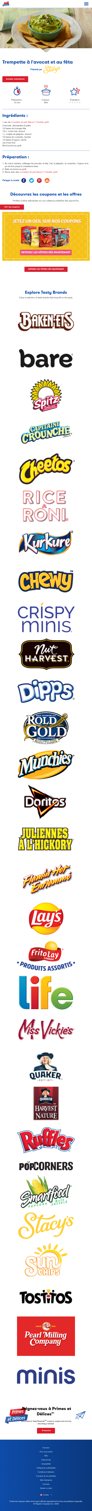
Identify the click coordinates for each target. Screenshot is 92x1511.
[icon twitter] (31, 180)
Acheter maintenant (15, 79)
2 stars (72, 104)
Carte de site (46, 1460)
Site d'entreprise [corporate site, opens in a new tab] (43, 1480)
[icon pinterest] (39, 180)
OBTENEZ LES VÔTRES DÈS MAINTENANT (46, 272)
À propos (46, 1448)
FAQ (46, 1456)
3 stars (75, 104)
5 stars (80, 104)
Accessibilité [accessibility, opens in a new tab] (42, 1464)
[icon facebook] (24, 180)
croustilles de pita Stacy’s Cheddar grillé (30, 122)
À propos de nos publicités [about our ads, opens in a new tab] (45, 1476)
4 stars (77, 104)
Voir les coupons (12, 207)
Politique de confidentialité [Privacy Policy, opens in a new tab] (44, 1468)
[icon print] (47, 180)
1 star (70, 104)
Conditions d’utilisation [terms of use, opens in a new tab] (44, 1472)
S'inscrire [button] (46, 1430)
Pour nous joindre (46, 1452)
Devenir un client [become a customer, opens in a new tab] (43, 1488)
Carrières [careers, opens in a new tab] (41, 1484)
